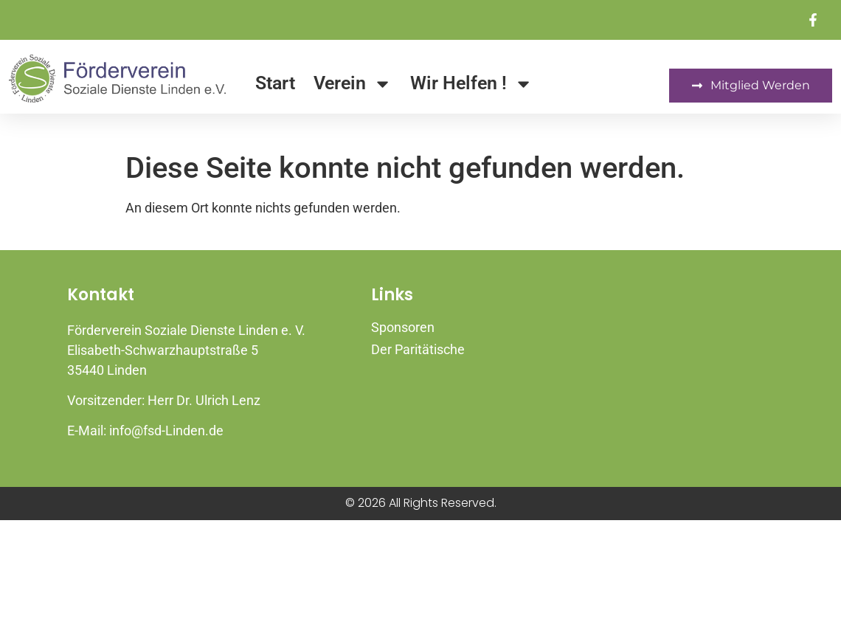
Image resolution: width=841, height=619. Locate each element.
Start (275, 83)
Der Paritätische (418, 349)
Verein (353, 83)
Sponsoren (403, 327)
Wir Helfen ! (471, 83)
